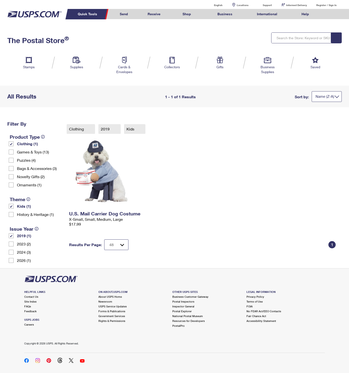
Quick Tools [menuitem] (87, 14)
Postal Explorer (182, 311)
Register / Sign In (326, 5)
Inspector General (183, 306)
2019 (106, 129)
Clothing (77, 129)
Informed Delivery (296, 5)
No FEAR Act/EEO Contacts (263, 311)
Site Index (30, 301)
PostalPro (178, 325)
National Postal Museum (187, 316)
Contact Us (31, 296)
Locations (242, 5)
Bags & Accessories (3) (37, 168)
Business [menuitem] (224, 14)
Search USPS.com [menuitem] (328, 14)
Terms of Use (254, 301)
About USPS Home (110, 296)
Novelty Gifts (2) (31, 176)
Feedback (30, 311)
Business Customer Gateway (190, 296)
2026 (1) (24, 260)
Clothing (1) (27, 143)
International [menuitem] (267, 14)
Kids (131, 129)
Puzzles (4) (26, 160)
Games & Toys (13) (33, 152)
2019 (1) (24, 235)
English (213, 5)
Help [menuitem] (305, 14)
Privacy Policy (255, 296)
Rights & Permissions (111, 320)
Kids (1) (24, 206)
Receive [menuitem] (154, 14)
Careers (29, 324)
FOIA (249, 306)
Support (267, 5)
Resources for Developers (188, 320)
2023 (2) (24, 244)
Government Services (111, 316)
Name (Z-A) (325, 96)
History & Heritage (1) (35, 214)
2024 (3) (24, 252)
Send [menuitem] (124, 14)
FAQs (27, 306)
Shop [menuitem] (186, 14)
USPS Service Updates (112, 306)
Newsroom (105, 301)
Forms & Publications (111, 311)
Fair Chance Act (256, 316)
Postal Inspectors (183, 301)
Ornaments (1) (29, 185)
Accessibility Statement (261, 320)
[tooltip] (43, 137)
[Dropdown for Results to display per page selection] (116, 244)
